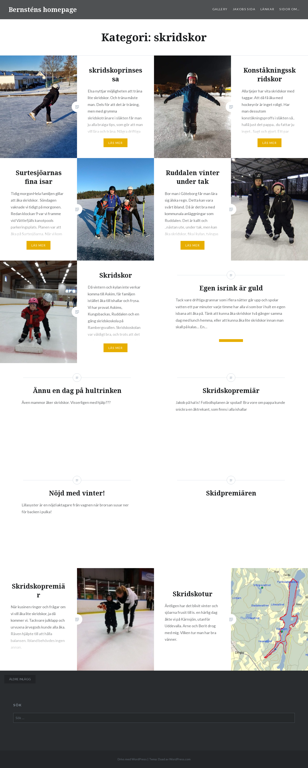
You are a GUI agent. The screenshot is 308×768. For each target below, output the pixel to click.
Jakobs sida (244, 9)
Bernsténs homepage (43, 9)
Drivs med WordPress (132, 759)
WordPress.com (180, 759)
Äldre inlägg (20, 679)
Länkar (267, 9)
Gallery (220, 9)
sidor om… (289, 9)
